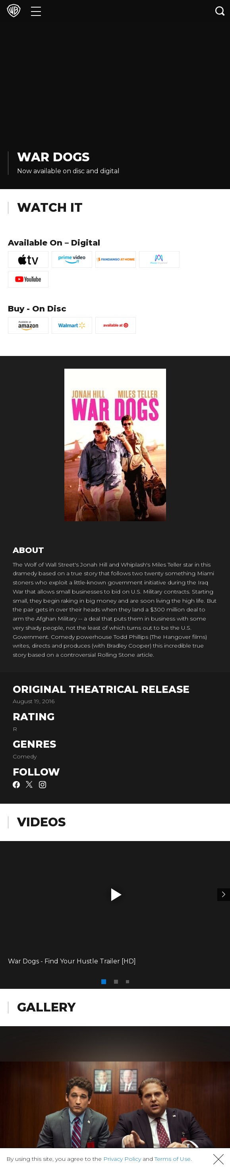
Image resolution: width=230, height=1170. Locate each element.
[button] (116, 894)
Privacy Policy (122, 1158)
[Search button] (220, 11)
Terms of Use (173, 1158)
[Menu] (36, 11)
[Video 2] (223, 894)
